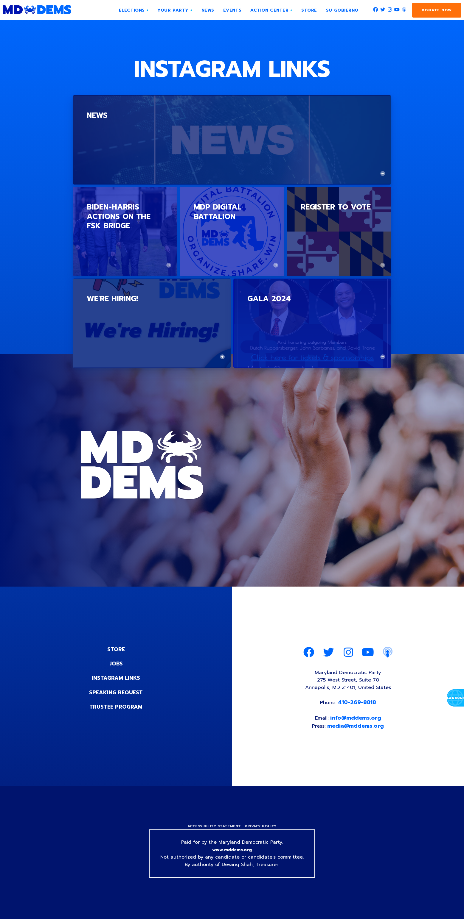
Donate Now (437, 10)
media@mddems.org (356, 729)
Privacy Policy (261, 829)
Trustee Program (116, 706)
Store (116, 649)
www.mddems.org (232, 854)
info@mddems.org (355, 721)
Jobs (116, 663)
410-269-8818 (358, 705)
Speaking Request (116, 692)
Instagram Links (116, 678)
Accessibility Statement (213, 829)
